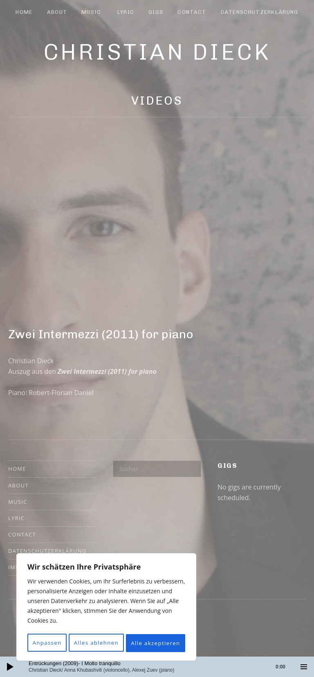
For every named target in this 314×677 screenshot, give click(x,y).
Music (91, 12)
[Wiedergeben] (10, 666)
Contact (191, 12)
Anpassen (61, 625)
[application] (157, 667)
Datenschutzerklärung (259, 12)
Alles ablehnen (140, 625)
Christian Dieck (157, 51)
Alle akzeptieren (106, 643)
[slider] (161, 667)
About (57, 12)
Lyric (126, 12)
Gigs (155, 12)
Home (24, 12)
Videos (156, 100)
